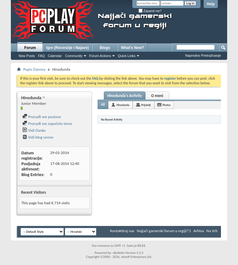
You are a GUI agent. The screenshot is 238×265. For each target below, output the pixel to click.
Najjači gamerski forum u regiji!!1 (164, 230)
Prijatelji (146, 105)
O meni (157, 95)
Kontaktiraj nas (122, 230)
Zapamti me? (150, 11)
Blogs (105, 48)
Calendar (55, 56)
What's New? (132, 48)
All (103, 105)
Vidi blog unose (37, 137)
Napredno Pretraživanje (203, 55)
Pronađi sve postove (41, 116)
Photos (167, 105)
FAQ (41, 56)
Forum (30, 48)
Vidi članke (34, 130)
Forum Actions (100, 56)
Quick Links (126, 56)
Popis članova (34, 69)
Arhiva (198, 230)
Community (73, 56)
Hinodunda (123, 105)
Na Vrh (212, 230)
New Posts (27, 56)
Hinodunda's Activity (124, 95)
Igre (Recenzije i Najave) (67, 48)
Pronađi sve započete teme (47, 123)
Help (211, 4)
